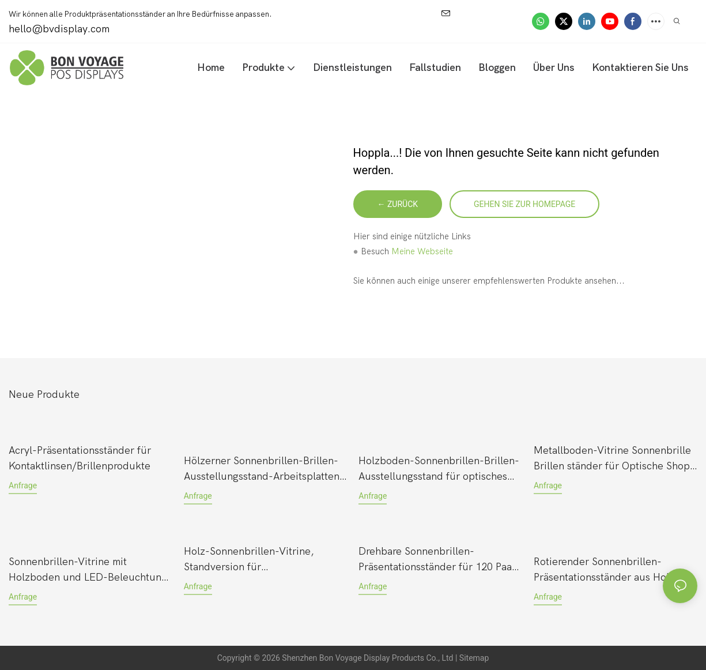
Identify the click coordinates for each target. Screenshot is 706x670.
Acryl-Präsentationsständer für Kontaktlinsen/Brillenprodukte (80, 458)
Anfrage (23, 485)
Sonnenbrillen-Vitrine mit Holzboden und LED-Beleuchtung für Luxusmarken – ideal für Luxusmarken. (88, 570)
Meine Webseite (422, 251)
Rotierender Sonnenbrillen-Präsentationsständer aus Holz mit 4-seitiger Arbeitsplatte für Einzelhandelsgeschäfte (613, 570)
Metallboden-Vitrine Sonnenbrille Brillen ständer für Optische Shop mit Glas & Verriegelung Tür (612, 459)
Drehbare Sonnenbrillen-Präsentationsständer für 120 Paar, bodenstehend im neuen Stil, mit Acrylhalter (438, 560)
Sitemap (474, 658)
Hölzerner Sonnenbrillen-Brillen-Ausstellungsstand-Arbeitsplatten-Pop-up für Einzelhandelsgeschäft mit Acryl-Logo (264, 469)
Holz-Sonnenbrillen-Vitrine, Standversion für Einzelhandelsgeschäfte (249, 560)
